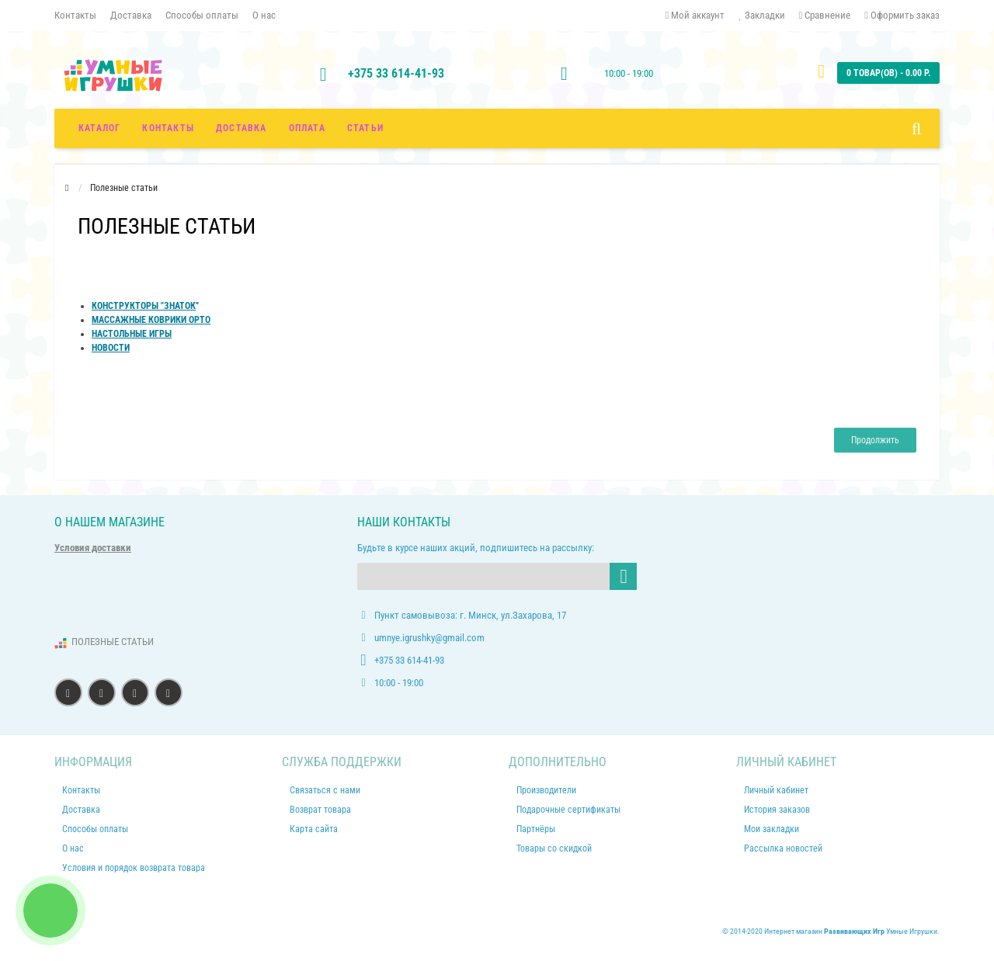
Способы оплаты (201, 15)
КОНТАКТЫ (168, 128)
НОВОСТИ (111, 347)
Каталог (99, 128)
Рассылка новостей (783, 848)
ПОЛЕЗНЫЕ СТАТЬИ (112, 641)
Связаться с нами (325, 790)
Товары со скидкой (554, 848)
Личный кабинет (776, 790)
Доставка (130, 15)
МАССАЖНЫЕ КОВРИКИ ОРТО (151, 319)
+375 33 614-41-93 (396, 73)
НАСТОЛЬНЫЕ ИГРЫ (132, 333)
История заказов (777, 809)
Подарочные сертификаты (568, 809)
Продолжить (875, 440)
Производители (546, 790)
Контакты (75, 15)
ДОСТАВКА (241, 128)
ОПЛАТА (307, 128)
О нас (264, 15)
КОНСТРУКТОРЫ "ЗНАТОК (144, 305)
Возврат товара (320, 809)
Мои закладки (771, 829)
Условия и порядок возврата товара (133, 867)
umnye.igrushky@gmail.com (429, 638)
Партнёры (535, 829)
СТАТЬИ (365, 128)
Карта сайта (314, 829)
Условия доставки (92, 547)
